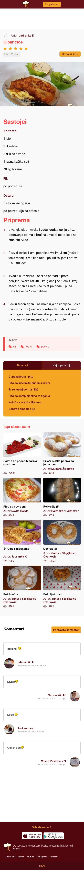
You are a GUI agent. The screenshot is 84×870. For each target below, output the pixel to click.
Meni (42, 865)
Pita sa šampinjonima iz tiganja (29, 395)
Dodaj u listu (70, 54)
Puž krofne (22, 587)
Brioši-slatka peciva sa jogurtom (62, 453)
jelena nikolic (26, 662)
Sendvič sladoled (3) (21, 408)
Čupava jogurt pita (20, 376)
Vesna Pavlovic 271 (53, 761)
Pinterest (54, 857)
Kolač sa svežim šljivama (24, 402)
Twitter (21, 857)
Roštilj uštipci (62, 587)
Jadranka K (26, 35)
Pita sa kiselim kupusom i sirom (29, 383)
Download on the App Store (32, 835)
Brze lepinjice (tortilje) (23, 389)
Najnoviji (22, 365)
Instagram (42, 857)
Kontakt (16, 848)
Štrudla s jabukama (22, 541)
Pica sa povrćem (22, 497)
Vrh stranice (40, 827)
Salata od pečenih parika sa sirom (22, 453)
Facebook (10, 857)
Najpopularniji (61, 365)
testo (28, 346)
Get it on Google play (54, 835)
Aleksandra (25, 728)
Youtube (30, 857)
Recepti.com (7, 847)
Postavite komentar (66, 629)
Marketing (66, 845)
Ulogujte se (51, 4)
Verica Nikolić (57, 695)
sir (14, 346)
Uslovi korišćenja (50, 845)
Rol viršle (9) (62, 497)
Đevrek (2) (62, 541)
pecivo (45, 346)
